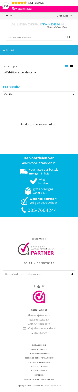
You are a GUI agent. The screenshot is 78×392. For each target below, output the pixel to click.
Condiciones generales (39, 353)
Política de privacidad (39, 362)
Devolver (39, 375)
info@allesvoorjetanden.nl (41, 328)
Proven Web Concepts (53, 385)
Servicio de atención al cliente (39, 379)
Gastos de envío (39, 370)
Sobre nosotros (39, 349)
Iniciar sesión (39, 345)
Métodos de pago (39, 366)
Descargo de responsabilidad (39, 358)
